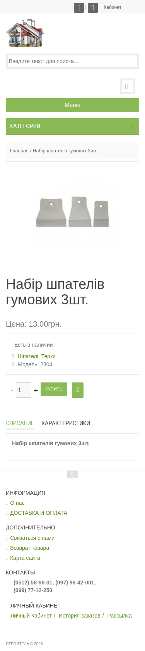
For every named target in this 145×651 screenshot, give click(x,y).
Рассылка (119, 616)
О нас (17, 503)
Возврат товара (29, 548)
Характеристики (65, 423)
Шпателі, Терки (37, 356)
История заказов (80, 616)
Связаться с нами (32, 538)
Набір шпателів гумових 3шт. (64, 151)
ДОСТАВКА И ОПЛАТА (38, 513)
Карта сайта (25, 558)
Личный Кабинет (31, 616)
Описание (20, 423)
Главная (19, 151)
